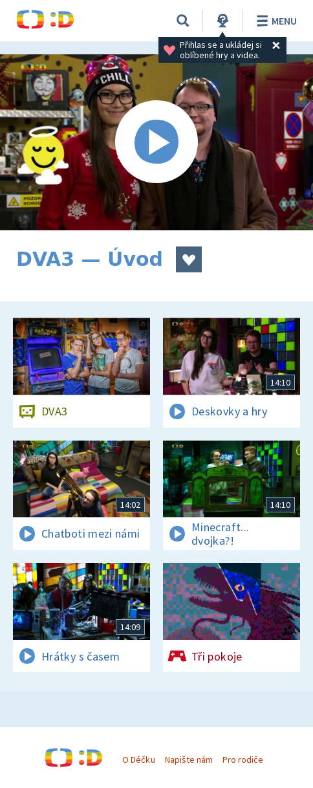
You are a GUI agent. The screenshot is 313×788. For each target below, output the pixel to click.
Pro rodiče (242, 759)
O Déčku (138, 759)
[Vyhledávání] (183, 20)
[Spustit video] (156, 142)
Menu (274, 20)
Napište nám (189, 759)
